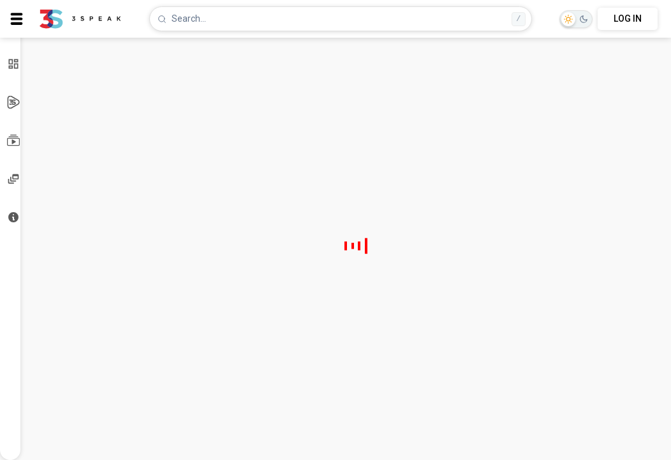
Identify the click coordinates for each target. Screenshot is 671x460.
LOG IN (628, 18)
